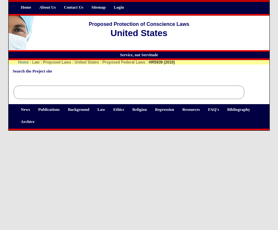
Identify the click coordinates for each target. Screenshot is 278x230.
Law (101, 109)
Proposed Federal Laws (124, 62)
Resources (191, 109)
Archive (27, 121)
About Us (47, 7)
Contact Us (73, 7)
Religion (139, 109)
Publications (49, 109)
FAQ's (213, 109)
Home (26, 7)
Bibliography (238, 109)
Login (119, 7)
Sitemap (98, 7)
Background (78, 109)
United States (87, 62)
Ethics (118, 109)
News (25, 109)
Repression (164, 109)
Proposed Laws (57, 62)
